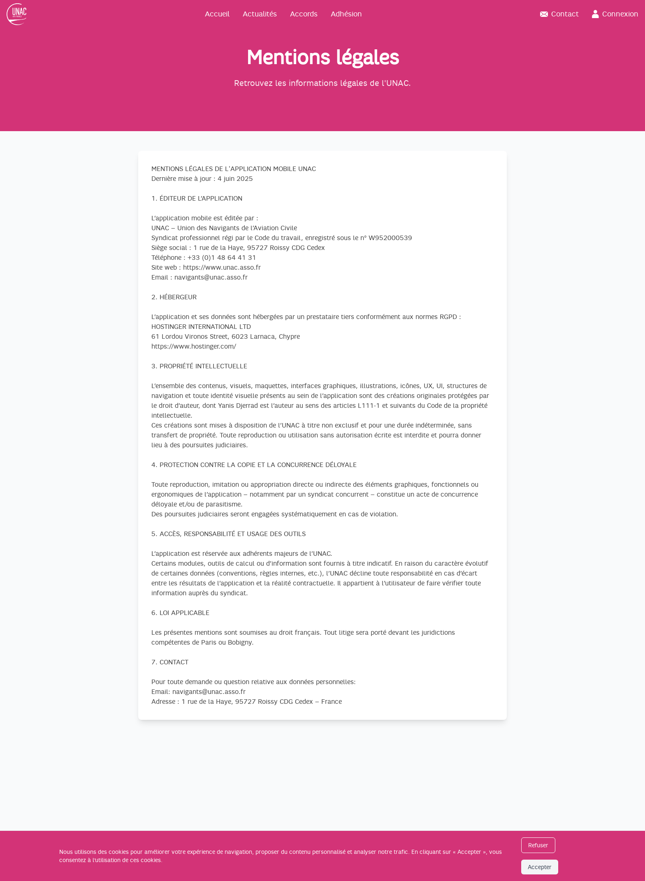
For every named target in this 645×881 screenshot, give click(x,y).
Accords (304, 14)
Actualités (260, 14)
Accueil (217, 14)
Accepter (540, 867)
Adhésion (346, 14)
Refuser (538, 845)
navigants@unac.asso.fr (211, 277)
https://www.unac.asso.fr (222, 267)
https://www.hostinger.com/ (193, 346)
